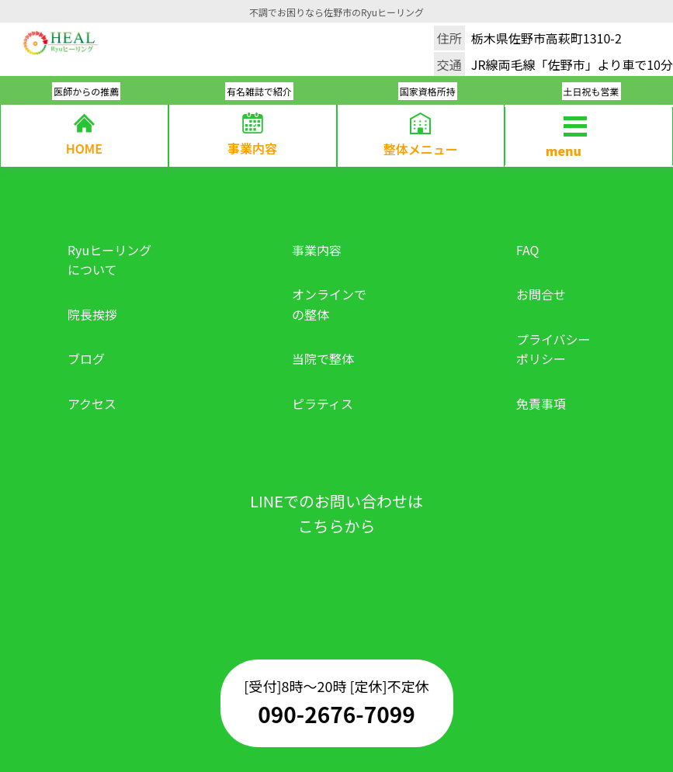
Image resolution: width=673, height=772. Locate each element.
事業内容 (317, 250)
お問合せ (541, 294)
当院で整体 (323, 358)
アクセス (92, 403)
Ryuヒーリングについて (109, 260)
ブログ (86, 358)
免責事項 (541, 403)
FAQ (527, 250)
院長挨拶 (92, 314)
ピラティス (322, 403)
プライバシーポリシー (553, 349)
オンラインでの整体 (329, 304)
